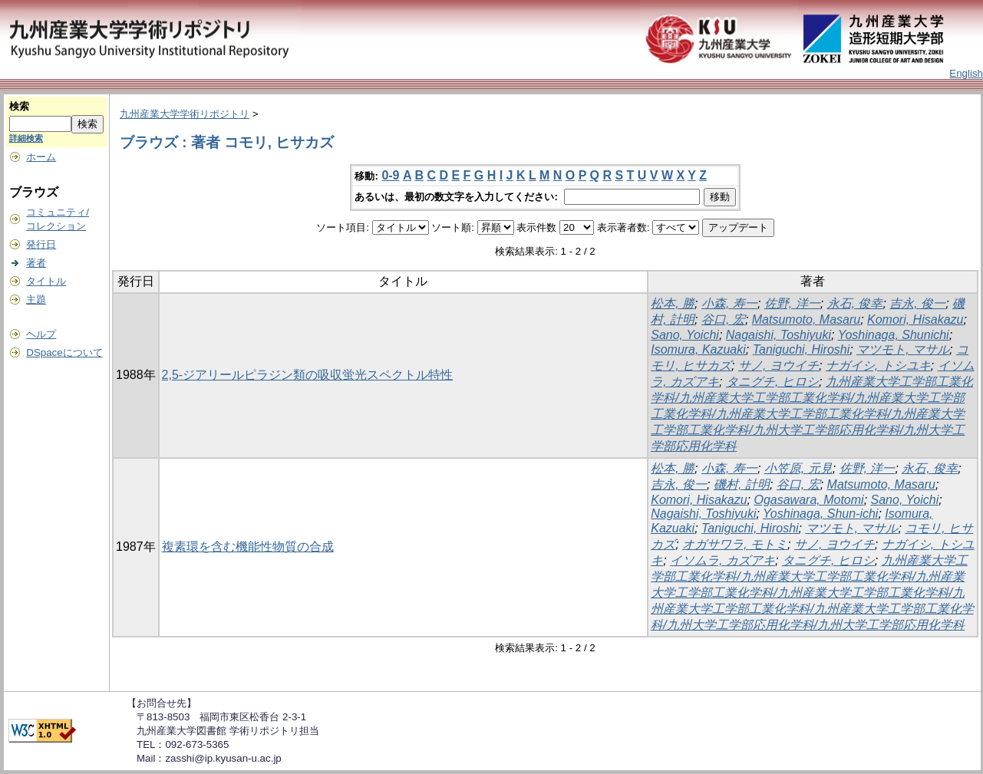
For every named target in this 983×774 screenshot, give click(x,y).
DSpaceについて (64, 352)
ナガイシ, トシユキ (878, 365)
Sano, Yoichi (685, 334)
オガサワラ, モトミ (734, 544)
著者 (36, 262)
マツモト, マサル (902, 349)
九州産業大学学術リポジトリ (184, 114)
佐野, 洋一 (792, 303)
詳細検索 (26, 138)
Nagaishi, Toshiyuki (778, 334)
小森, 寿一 (729, 303)
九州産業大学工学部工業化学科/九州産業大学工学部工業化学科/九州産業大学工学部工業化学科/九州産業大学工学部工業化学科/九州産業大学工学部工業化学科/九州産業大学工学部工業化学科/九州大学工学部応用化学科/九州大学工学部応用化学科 (812, 592)
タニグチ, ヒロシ (772, 381)
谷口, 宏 (723, 319)
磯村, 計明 (742, 484)
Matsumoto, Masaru (806, 319)
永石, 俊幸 (855, 303)
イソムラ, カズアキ (722, 560)
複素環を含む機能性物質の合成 (248, 546)
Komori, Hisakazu (915, 319)
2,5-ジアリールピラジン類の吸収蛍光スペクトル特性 (308, 374)
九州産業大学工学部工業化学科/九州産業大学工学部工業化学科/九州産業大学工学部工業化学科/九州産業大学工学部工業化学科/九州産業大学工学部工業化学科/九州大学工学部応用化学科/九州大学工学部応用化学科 (812, 414)
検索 (19, 106)
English (966, 73)
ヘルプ (41, 334)
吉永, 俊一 (917, 303)
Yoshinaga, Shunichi (893, 334)
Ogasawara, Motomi (808, 499)
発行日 (41, 244)
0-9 (390, 175)
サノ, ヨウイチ (778, 365)
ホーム (41, 157)
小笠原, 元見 (798, 468)
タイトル (46, 281)
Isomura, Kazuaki (698, 349)
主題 (36, 299)
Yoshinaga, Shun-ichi (820, 513)
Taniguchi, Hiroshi (801, 349)
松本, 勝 (672, 303)
